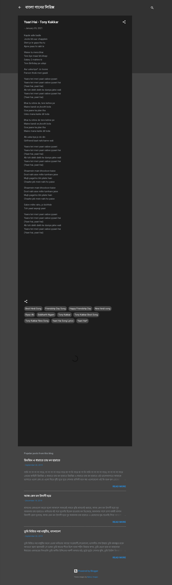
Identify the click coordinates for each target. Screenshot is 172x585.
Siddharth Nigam (46, 314)
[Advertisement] (144, 61)
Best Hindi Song (33, 308)
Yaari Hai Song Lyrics (62, 320)
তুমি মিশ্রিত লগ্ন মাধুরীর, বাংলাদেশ (42, 531)
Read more (119, 486)
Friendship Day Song (55, 308)
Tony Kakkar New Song (37, 320)
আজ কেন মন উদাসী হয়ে (37, 495)
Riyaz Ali (29, 314)
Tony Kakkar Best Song (86, 314)
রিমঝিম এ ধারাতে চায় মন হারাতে (42, 460)
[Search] (152, 8)
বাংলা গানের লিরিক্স (39, 7)
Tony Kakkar (64, 314)
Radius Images (92, 577)
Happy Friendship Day (80, 308)
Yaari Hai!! (82, 320)
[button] (124, 22)
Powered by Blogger (86, 571)
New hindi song (102, 308)
